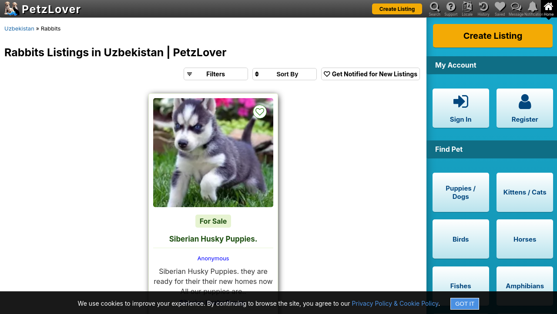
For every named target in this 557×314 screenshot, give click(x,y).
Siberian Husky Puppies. (213, 239)
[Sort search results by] (284, 74)
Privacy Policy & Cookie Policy (395, 303)
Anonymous (213, 258)
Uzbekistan (19, 28)
